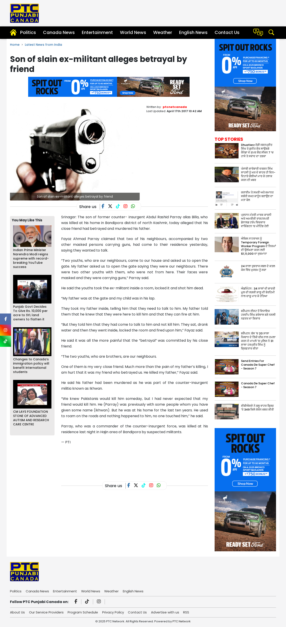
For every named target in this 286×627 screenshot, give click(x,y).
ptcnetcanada (175, 107)
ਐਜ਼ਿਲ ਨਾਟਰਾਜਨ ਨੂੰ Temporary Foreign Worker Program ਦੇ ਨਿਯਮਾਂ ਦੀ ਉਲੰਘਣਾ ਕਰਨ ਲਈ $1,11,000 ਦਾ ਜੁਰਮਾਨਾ (258, 246)
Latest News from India (43, 44)
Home (15, 44)
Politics (28, 32)
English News (193, 32)
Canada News (59, 32)
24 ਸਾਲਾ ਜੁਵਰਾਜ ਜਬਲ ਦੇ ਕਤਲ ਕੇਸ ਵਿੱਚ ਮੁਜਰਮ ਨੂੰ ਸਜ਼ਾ (258, 268)
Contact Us (227, 32)
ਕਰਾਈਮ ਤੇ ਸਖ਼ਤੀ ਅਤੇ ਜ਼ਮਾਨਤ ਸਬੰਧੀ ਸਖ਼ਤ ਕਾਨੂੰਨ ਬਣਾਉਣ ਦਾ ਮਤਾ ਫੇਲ (257, 196)
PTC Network (181, 621)
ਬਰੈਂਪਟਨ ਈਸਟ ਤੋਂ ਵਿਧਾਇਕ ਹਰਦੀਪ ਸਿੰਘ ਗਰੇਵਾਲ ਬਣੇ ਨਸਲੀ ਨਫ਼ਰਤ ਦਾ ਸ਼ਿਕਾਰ (258, 315)
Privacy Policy (113, 612)
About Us (17, 612)
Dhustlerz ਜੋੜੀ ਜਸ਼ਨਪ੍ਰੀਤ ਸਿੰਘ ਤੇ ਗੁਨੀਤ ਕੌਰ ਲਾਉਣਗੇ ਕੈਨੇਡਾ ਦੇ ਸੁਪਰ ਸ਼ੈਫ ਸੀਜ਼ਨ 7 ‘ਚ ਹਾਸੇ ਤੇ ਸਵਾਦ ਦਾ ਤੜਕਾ (257, 150)
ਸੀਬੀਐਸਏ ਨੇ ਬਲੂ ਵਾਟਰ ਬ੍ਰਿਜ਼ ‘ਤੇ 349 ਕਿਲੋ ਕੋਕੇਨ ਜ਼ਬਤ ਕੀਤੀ (257, 408)
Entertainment (97, 32)
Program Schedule (83, 612)
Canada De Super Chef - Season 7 (258, 385)
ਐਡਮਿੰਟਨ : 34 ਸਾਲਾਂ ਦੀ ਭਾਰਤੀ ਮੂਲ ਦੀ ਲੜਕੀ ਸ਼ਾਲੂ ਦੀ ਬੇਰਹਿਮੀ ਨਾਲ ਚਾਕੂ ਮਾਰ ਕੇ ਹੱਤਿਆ (258, 292)
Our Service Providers (46, 612)
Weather (162, 32)
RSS (187, 612)
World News (133, 32)
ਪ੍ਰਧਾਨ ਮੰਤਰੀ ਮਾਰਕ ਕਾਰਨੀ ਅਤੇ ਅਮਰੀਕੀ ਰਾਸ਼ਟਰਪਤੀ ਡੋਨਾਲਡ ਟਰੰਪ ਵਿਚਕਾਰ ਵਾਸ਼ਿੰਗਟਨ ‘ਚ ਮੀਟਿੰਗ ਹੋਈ (256, 220)
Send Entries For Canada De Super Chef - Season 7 (258, 365)
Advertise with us (166, 612)
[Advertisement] (142, 460)
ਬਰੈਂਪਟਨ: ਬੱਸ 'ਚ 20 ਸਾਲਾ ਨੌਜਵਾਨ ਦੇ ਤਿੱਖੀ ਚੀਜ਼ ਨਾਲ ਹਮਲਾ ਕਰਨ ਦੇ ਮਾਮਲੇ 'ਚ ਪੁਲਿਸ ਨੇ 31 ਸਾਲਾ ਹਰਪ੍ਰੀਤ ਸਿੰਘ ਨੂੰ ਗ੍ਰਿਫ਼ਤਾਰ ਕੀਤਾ (258, 341)
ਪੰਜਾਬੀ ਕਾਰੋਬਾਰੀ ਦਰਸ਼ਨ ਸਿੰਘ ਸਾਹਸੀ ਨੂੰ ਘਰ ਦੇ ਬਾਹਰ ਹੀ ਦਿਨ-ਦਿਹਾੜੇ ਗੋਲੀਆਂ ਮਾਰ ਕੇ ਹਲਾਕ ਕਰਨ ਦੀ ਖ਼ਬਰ (258, 174)
